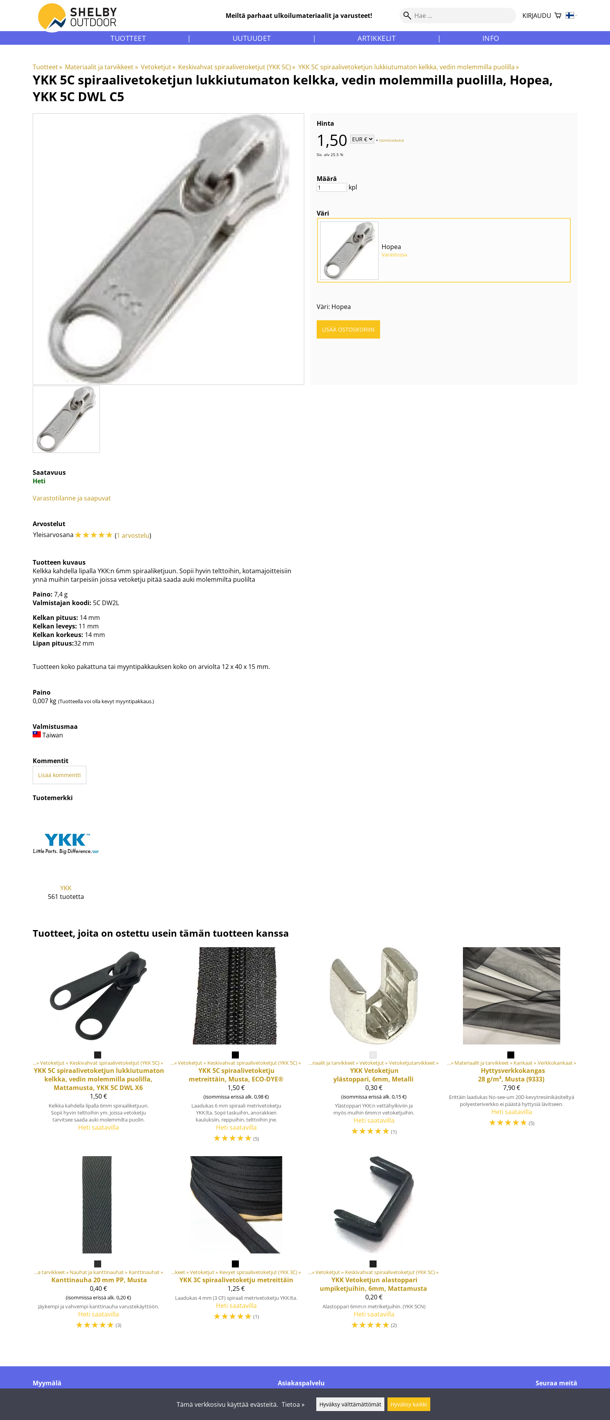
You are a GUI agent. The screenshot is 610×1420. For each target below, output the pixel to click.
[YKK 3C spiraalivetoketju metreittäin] (236, 1246)
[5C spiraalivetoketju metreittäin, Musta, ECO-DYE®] (236, 1048)
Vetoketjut (158, 67)
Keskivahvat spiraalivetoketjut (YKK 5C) (236, 67)
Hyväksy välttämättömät (350, 1404)
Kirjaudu (536, 15)
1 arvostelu (133, 535)
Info (491, 38)
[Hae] (458, 15)
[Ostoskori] (557, 15)
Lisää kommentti (59, 775)
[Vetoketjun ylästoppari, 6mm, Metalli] (374, 1048)
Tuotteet (128, 38)
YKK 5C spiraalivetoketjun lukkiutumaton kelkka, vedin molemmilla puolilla (408, 67)
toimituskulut (391, 139)
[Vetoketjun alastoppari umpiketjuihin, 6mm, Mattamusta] (374, 1246)
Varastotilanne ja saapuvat (72, 498)
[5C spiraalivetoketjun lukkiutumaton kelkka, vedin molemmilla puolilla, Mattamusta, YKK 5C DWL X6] (98, 1048)
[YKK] (66, 861)
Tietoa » (293, 1404)
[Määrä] (332, 187)
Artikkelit (377, 38)
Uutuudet (252, 38)
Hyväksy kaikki (409, 1404)
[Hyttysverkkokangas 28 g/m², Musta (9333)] (511, 1048)
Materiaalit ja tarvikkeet (101, 67)
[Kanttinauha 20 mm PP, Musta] (98, 1246)
